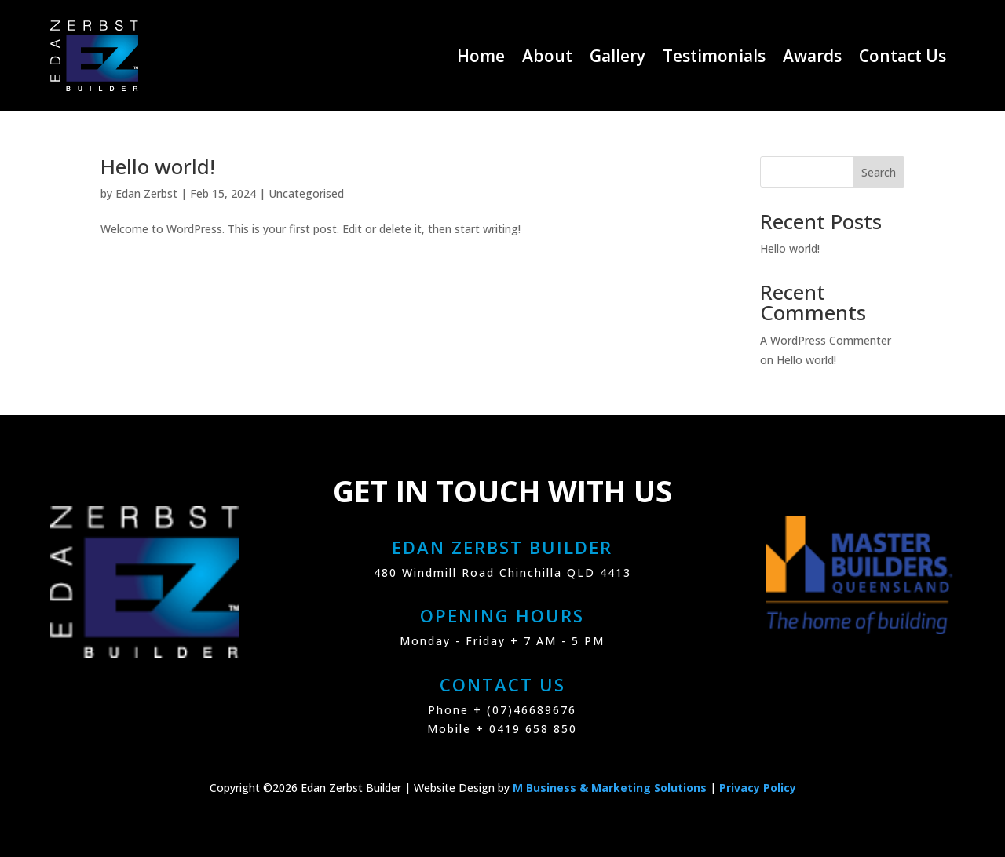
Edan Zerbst (146, 193)
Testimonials (714, 56)
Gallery (617, 56)
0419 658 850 (533, 728)
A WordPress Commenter (825, 340)
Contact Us (902, 56)
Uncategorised (306, 193)
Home (481, 56)
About (547, 56)
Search (878, 172)
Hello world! (157, 166)
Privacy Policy (757, 787)
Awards (812, 56)
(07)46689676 (531, 709)
